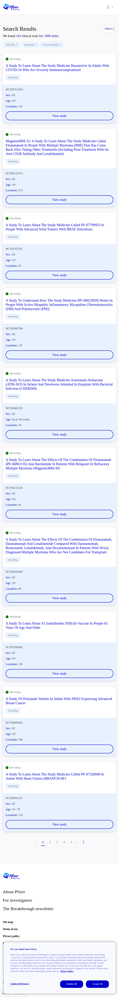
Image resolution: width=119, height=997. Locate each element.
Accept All (97, 984)
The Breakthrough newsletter (28, 908)
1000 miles (12, 44)
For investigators (17, 900)
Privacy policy (11, 936)
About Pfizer (14, 891)
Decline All (72, 984)
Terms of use (10, 929)
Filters (109, 29)
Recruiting (30, 44)
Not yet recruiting (51, 44)
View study (59, 116)
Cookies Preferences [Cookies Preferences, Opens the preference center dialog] (19, 984)
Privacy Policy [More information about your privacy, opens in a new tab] (67, 971)
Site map (8, 921)
